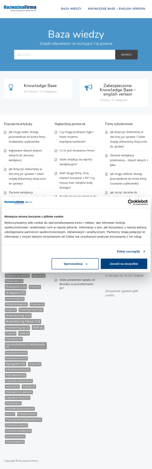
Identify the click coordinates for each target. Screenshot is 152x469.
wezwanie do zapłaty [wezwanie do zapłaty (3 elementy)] (20, 391)
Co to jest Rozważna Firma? (77, 150)
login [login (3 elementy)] (12, 309)
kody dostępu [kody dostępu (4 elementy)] (17, 304)
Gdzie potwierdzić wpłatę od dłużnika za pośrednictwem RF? (77, 284)
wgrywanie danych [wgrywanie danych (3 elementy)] (18, 397)
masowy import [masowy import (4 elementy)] (32, 309)
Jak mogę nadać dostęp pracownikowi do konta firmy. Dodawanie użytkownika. (27, 136)
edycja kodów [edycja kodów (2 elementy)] (15, 281)
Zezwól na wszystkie (124, 263)
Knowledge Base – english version (116, 9)
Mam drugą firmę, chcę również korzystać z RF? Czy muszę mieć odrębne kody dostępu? (77, 180)
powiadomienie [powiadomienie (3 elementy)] (17, 358)
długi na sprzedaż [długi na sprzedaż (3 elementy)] (18, 275)
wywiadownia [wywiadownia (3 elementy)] (28, 413)
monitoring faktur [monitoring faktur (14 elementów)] (24, 321)
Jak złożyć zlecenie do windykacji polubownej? (124, 194)
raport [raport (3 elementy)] (35, 363)
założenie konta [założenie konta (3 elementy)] (17, 425)
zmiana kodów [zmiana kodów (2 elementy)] (16, 441)
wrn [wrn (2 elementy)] (11, 414)
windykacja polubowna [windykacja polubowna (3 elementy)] (21, 408)
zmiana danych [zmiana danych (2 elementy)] (16, 436)
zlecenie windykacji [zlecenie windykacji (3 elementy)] (19, 430)
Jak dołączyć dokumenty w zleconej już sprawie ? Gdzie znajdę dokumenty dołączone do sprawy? (27, 176)
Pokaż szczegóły (128, 251)
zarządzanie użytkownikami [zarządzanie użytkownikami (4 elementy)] (24, 419)
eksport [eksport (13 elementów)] (17, 286)
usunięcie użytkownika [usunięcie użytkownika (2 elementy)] (20, 381)
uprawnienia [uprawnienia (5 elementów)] (16, 375)
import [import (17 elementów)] (17, 293)
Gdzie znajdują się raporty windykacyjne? (75, 161)
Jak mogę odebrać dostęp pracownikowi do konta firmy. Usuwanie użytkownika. (128, 178)
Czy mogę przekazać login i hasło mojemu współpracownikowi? (76, 136)
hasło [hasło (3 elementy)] (36, 286)
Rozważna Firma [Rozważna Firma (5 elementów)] (18, 369)
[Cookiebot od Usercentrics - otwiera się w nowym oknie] (131, 202)
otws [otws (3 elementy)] (11, 333)
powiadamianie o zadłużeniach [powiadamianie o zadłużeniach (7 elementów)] (25, 346)
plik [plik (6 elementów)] (25, 333)
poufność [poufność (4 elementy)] (15, 338)
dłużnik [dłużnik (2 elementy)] (39, 275)
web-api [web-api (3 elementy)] (13, 386)
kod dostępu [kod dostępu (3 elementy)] (15, 298)
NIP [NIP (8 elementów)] (39, 327)
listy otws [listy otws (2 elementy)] (38, 304)
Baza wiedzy (71, 9)
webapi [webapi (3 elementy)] (30, 386)
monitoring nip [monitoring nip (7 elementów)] (18, 327)
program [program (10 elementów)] (16, 364)
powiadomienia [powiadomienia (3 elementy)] (17, 352)
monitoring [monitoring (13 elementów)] (19, 315)
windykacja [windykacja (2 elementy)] (14, 403)
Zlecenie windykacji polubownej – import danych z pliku (129, 160)
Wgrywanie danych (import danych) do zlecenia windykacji (25, 155)
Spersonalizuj (75, 263)
